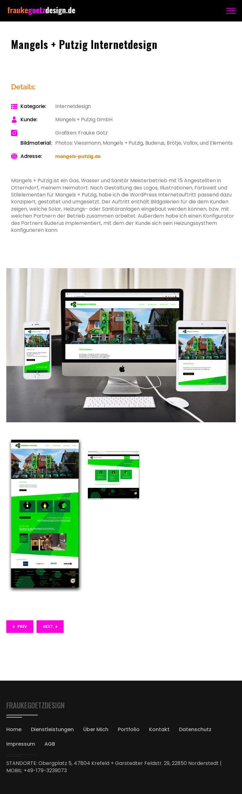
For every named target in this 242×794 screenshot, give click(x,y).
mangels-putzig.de (78, 156)
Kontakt (159, 729)
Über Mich (95, 729)
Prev (22, 626)
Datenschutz (195, 729)
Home (13, 729)
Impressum (20, 744)
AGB (49, 744)
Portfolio (129, 729)
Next (48, 626)
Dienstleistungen (52, 729)
